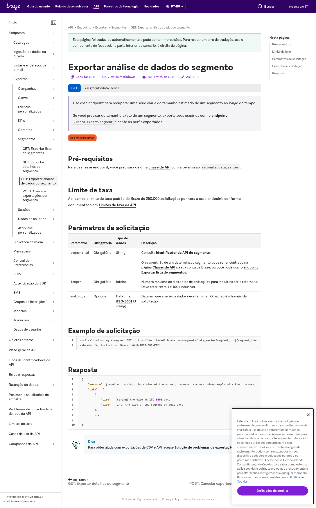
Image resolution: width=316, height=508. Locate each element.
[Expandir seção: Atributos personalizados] (53, 230)
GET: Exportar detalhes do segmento (33, 166)
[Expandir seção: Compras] (53, 129)
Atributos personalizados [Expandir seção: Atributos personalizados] (29, 230)
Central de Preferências (23, 262)
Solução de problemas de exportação (203, 447)
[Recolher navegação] (53, 22)
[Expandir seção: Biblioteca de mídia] (53, 242)
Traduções (21, 320)
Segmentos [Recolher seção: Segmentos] (26, 139)
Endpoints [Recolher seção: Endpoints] (17, 33)
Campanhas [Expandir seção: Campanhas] (27, 88)
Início (13, 22)
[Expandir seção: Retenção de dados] (53, 384)
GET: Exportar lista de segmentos (37, 151)
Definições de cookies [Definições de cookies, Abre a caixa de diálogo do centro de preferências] (273, 491)
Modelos (20, 311)
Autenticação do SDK (29, 283)
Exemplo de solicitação (287, 66)
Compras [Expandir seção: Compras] (25, 130)
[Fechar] (308, 415)
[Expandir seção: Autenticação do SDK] (53, 283)
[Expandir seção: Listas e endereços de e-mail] (53, 67)
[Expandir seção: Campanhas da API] (53, 444)
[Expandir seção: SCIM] (53, 274)
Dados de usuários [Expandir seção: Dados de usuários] (32, 219)
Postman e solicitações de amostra (29, 397)
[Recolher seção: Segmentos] (53, 139)
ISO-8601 (124, 301)
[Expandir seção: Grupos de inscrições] (53, 301)
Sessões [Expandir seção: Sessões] (24, 209)
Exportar (20, 79)
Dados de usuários (27, 329)
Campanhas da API (23, 444)
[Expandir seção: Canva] (53, 97)
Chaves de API (164, 267)
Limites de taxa (20, 424)
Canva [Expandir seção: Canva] (23, 98)
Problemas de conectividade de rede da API (30, 411)
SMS (16, 292)
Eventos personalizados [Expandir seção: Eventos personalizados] (29, 109)
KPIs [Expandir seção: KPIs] (21, 120)
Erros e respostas (22, 374)
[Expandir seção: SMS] (53, 292)
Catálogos (21, 42)
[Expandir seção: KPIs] (53, 120)
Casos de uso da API (24, 434)
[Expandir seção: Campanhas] (53, 88)
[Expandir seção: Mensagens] (53, 251)
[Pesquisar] (225, 6)
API (70, 27)
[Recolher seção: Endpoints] (53, 33)
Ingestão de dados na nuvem (29, 54)
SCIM (17, 274)
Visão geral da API (22, 350)
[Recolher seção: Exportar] (53, 79)
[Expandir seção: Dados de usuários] (53, 219)
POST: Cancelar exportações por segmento (35, 195)
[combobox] (252, 6)
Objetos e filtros (21, 340)
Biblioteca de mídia (28, 242)
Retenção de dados (23, 385)
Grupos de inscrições (29, 302)
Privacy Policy (170, 499)
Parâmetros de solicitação (289, 59)
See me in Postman (82, 138)
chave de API (160, 167)
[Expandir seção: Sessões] (53, 209)
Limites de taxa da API (117, 205)
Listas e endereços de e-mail (29, 67)
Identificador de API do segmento (183, 252)
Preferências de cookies (199, 499)
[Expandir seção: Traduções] (53, 320)
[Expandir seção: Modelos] (53, 311)
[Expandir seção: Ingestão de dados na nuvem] (53, 54)
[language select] (177, 6)
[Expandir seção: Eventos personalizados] (53, 109)
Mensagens (22, 251)
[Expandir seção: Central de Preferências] (53, 262)
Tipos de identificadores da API (29, 362)
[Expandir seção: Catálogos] (53, 42)
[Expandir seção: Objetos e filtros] (53, 340)
